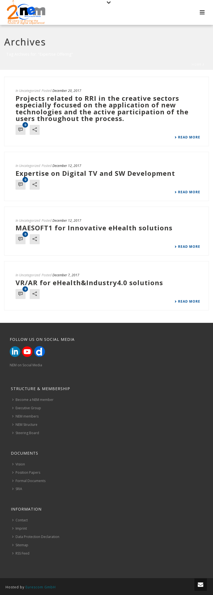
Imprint (19, 528)
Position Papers (26, 472)
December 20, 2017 (66, 90)
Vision (18, 464)
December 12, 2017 (66, 165)
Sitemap (20, 545)
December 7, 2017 (65, 275)
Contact (20, 520)
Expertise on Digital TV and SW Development (95, 173)
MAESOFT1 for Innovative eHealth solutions (94, 227)
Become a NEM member (33, 399)
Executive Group (26, 408)
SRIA (17, 488)
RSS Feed (20, 553)
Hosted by (31, 587)
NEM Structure (24, 424)
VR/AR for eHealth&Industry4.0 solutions (89, 282)
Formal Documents (28, 480)
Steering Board (25, 433)
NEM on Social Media (26, 365)
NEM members (25, 416)
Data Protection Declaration (35, 536)
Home (197, 64)
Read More (187, 137)
